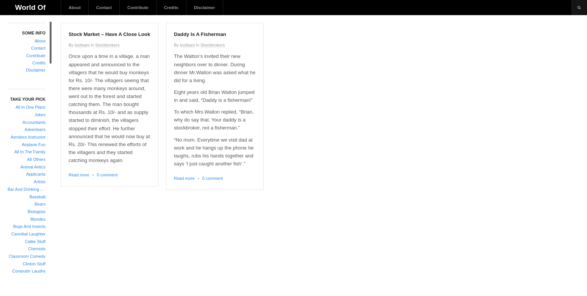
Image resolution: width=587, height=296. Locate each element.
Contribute (138, 7)
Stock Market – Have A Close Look (109, 34)
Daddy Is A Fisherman (200, 34)
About (75, 7)
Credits (171, 7)
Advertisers (35, 129)
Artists (39, 181)
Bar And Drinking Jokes (26, 189)
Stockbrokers (107, 45)
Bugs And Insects (29, 226)
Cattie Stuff (35, 241)
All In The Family (29, 152)
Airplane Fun (33, 144)
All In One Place (30, 107)
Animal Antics (32, 167)
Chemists (36, 248)
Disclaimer (204, 7)
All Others (36, 159)
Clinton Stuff (34, 264)
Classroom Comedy (27, 256)
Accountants (33, 122)
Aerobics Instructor (28, 137)
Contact (104, 7)
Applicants (35, 174)
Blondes (37, 219)
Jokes (39, 114)
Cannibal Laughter (28, 234)
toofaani (82, 45)
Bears (39, 204)
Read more (79, 175)
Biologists (36, 211)
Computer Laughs (28, 271)
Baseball (37, 197)
